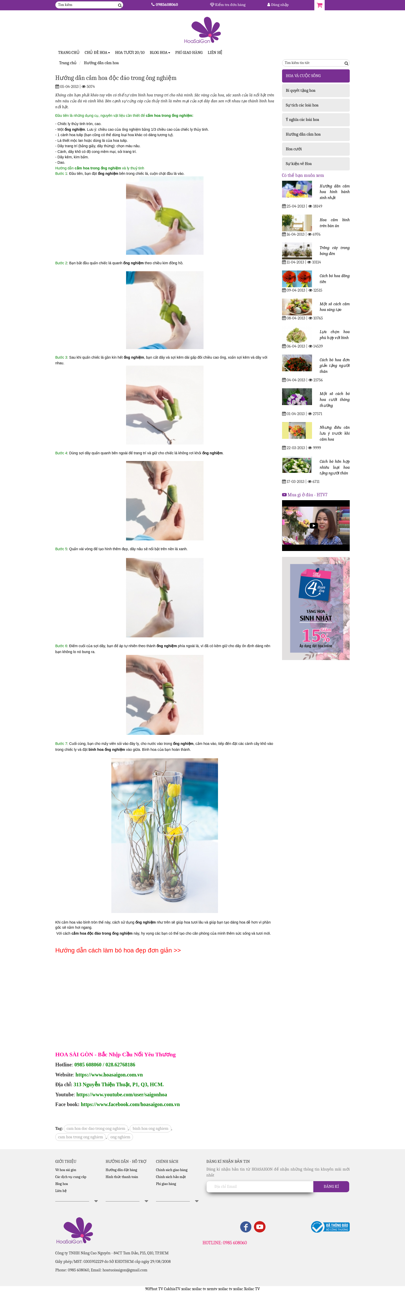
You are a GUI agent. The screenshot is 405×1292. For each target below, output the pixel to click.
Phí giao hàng (189, 52)
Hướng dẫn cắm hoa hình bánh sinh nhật (335, 192)
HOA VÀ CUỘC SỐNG (303, 75)
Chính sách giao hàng (172, 1170)
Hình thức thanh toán (122, 1177)
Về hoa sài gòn (65, 1170)
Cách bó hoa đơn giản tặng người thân (335, 366)
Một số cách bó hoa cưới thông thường (335, 399)
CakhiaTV (172, 1289)
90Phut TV (154, 1289)
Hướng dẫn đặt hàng (121, 1170)
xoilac (186, 1289)
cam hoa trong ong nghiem (80, 1137)
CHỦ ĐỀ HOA (97, 52)
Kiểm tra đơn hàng (228, 4)
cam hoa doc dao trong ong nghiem (96, 1128)
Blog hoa (61, 1184)
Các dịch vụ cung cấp (70, 1177)
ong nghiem (120, 1137)
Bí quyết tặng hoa (301, 90)
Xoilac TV (252, 1289)
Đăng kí (331, 1186)
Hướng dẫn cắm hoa (303, 134)
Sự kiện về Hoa (299, 163)
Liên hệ (215, 52)
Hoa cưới (294, 149)
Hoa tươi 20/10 (130, 52)
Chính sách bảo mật (171, 1177)
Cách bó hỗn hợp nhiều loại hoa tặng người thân (335, 467)
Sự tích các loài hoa (302, 105)
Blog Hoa (160, 52)
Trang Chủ (69, 52)
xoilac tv (199, 1289)
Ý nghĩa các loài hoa (302, 119)
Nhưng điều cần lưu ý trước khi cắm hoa (335, 433)
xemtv (212, 1289)
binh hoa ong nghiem (150, 1128)
